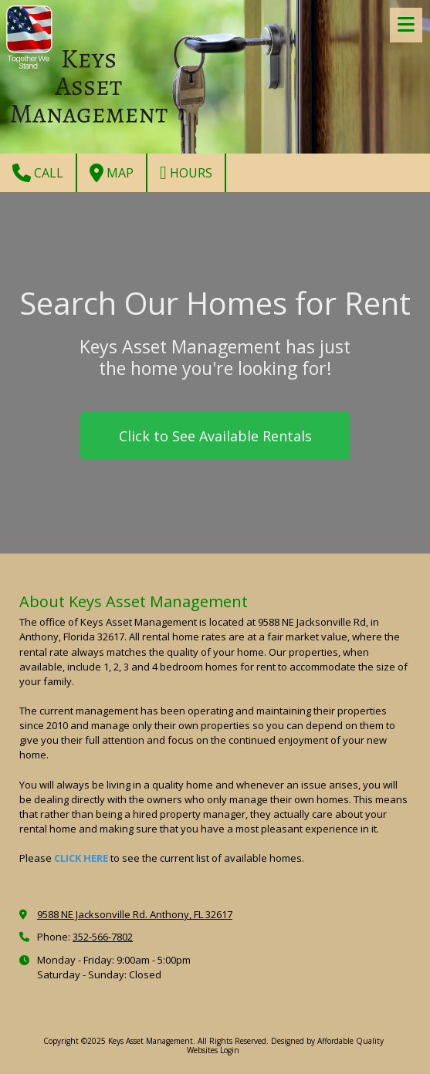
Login (229, 1050)
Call (37, 173)
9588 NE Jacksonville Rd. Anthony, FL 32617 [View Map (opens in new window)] (134, 914)
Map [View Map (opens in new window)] (112, 173)
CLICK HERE (81, 858)
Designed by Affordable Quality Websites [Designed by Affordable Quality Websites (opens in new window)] (285, 1045)
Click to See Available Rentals (215, 436)
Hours (186, 173)
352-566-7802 (103, 937)
